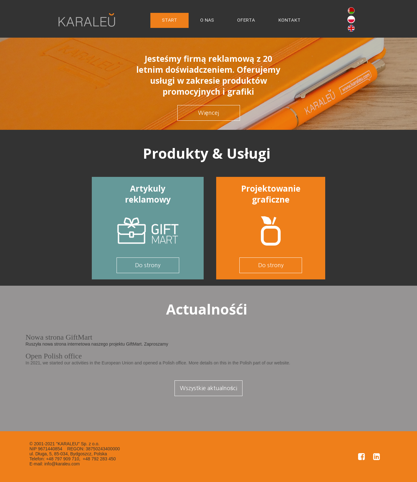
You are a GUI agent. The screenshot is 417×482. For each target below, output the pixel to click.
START (169, 20)
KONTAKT (289, 20)
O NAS (207, 20)
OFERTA (246, 20)
